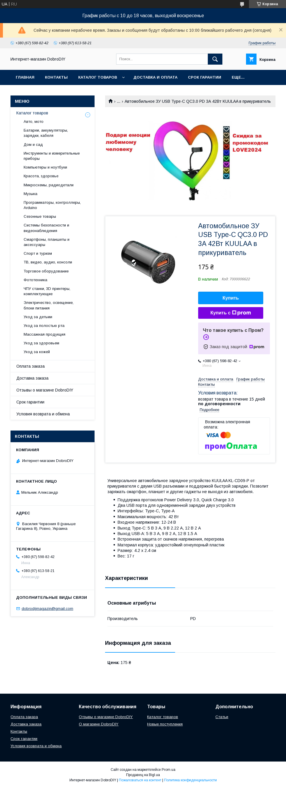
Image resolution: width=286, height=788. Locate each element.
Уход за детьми (38, 317)
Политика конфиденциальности (190, 780)
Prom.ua (168, 770)
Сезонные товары (40, 216)
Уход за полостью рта (44, 325)
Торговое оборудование (46, 271)
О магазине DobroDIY (98, 724)
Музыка (30, 194)
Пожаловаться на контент (140, 780)
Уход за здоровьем (41, 343)
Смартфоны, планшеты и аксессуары (46, 242)
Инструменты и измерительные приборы (52, 156)
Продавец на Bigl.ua (143, 775)
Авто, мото (33, 121)
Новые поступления (165, 724)
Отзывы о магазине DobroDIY (44, 390)
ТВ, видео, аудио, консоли (48, 262)
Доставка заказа (32, 378)
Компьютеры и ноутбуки (45, 167)
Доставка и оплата (155, 77)
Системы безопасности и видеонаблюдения (46, 228)
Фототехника (35, 280)
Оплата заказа (30, 366)
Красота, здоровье (41, 176)
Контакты (56, 77)
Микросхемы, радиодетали (49, 185)
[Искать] (215, 59)
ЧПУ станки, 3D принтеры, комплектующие (47, 291)
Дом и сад (33, 144)
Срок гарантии (204, 77)
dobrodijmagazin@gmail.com (47, 608)
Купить (231, 297)
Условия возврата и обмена (43, 414)
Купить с (230, 313)
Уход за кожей (37, 352)
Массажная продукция (44, 334)
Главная (25, 77)
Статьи (221, 717)
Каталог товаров (97, 77)
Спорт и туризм (38, 253)
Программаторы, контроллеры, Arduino (52, 205)
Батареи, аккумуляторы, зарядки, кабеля (46, 133)
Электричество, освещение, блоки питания (49, 305)
